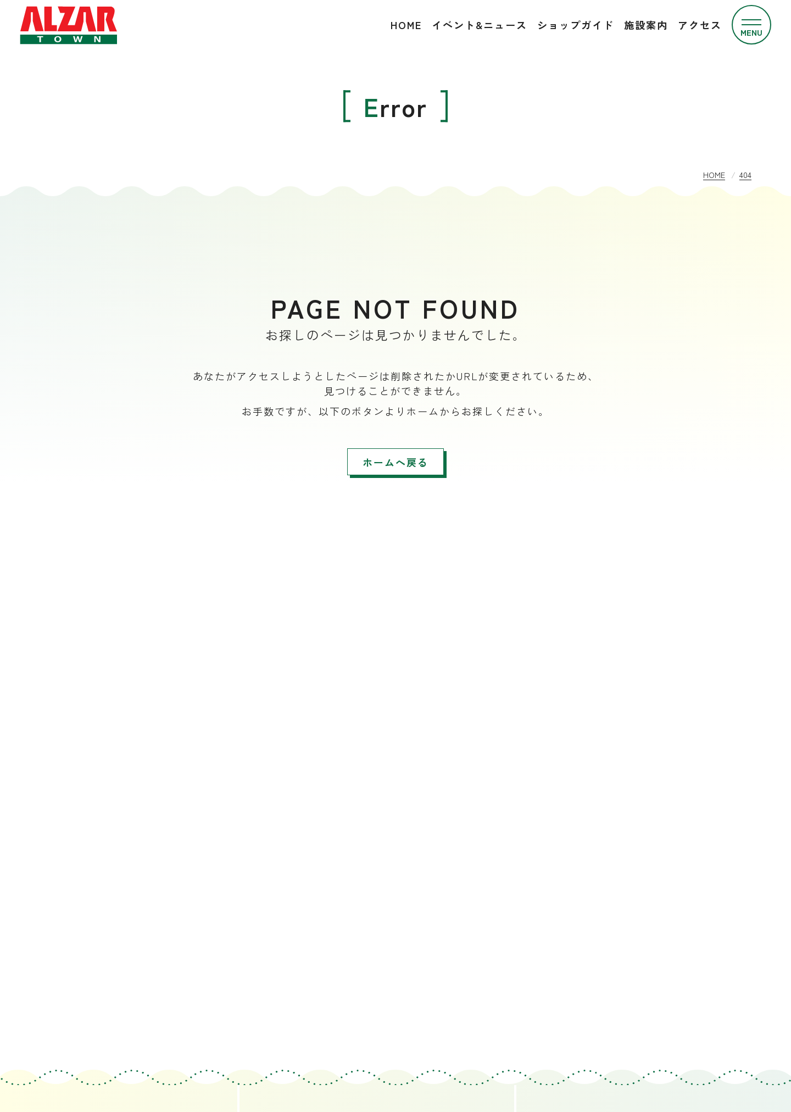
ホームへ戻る (395, 462)
